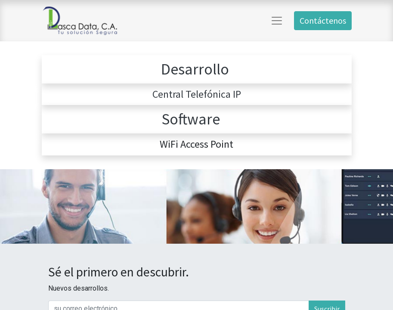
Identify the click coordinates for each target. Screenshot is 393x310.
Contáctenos (323, 20)
